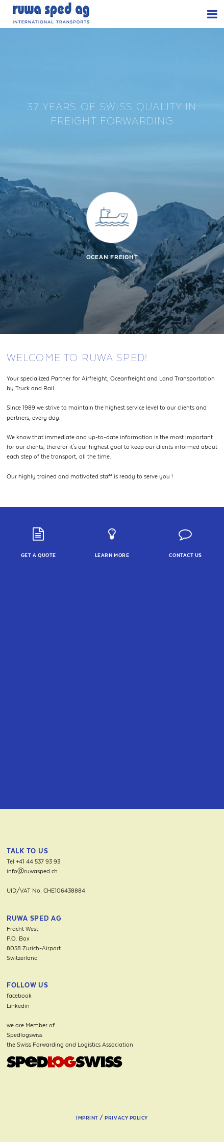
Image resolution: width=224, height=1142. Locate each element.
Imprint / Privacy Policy (112, 1118)
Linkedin (18, 1005)
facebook (19, 995)
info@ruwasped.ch (32, 871)
